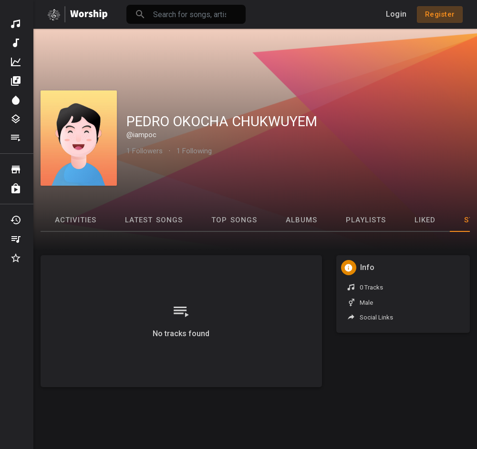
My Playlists (15, 239)
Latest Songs (154, 220)
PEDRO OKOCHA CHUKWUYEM (221, 121)
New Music (15, 43)
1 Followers (144, 151)
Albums (15, 81)
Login (396, 14)
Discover (15, 24)
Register (440, 14)
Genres (15, 119)
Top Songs (234, 220)
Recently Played (15, 220)
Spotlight (15, 100)
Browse (15, 169)
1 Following (194, 151)
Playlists (15, 138)
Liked (425, 220)
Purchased (15, 188)
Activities (75, 220)
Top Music (15, 62)
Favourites (15, 258)
